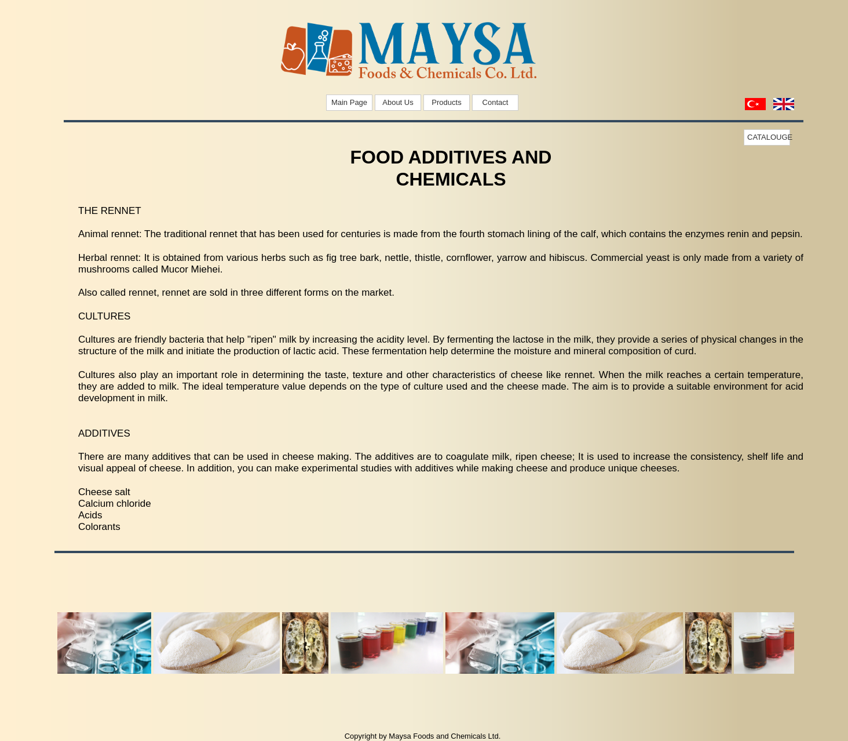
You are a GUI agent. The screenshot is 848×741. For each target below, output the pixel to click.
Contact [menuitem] (496, 102)
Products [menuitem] (446, 102)
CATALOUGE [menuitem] (768, 137)
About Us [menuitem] (397, 102)
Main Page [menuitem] (349, 102)
